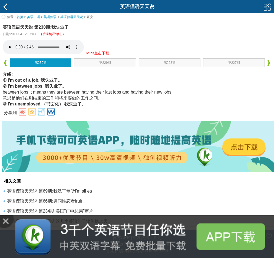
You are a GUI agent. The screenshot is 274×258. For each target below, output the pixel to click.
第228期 (170, 63)
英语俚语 (50, 17)
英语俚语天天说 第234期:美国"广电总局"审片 (50, 211)
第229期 (105, 63)
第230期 (41, 63)
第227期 (234, 63)
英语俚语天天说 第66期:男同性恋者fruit (44, 201)
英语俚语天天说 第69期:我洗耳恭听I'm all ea (49, 191)
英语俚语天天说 (72, 17)
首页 (20, 17)
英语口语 (33, 17)
